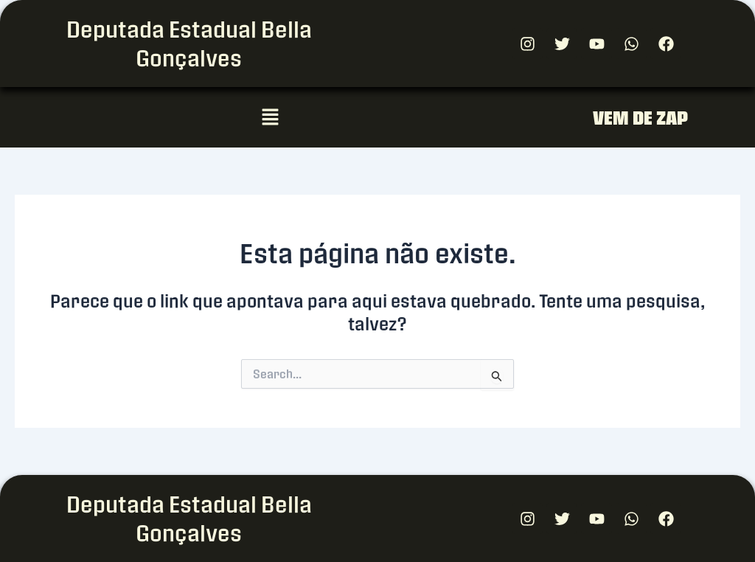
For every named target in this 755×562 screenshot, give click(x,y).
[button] (270, 117)
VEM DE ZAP (640, 118)
